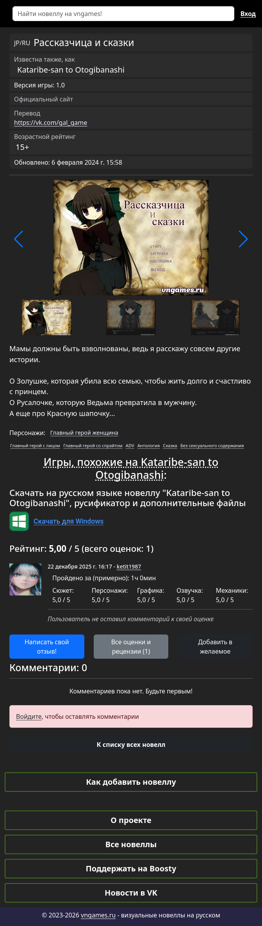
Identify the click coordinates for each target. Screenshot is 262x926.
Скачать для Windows (68, 521)
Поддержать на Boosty (131, 868)
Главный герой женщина (84, 432)
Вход (248, 13)
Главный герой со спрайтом (92, 445)
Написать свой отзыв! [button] (47, 647)
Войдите (29, 716)
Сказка (170, 445)
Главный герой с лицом (35, 445)
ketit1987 (129, 566)
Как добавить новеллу (131, 782)
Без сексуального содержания (212, 445)
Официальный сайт (43, 99)
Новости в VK (131, 892)
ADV (130, 445)
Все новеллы (131, 844)
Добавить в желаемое (215, 647)
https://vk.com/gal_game (50, 122)
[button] (18, 239)
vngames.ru (98, 915)
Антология (148, 445)
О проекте (131, 820)
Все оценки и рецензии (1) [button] (131, 647)
